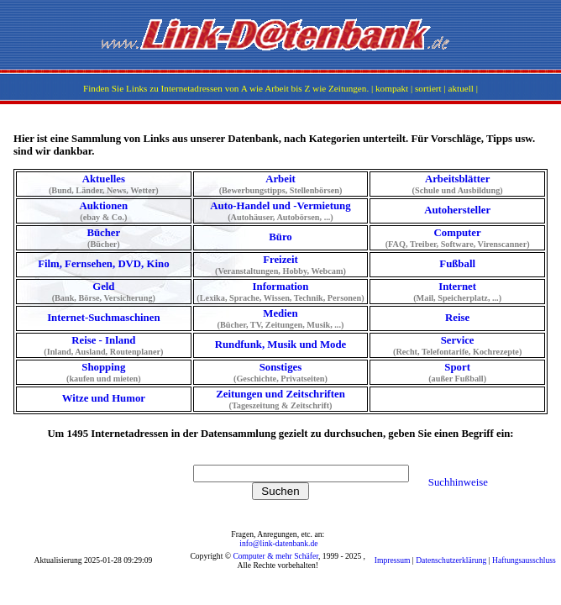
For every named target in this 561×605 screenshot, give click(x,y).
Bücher (104, 238)
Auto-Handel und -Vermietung (281, 211)
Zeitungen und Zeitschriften (281, 399)
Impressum (393, 560)
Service (457, 345)
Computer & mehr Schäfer (275, 555)
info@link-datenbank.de (278, 543)
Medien (281, 318)
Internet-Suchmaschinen (103, 318)
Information (281, 291)
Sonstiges (281, 372)
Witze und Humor (103, 398)
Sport (457, 372)
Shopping (104, 372)
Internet (457, 291)
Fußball (457, 264)
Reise (457, 318)
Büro (280, 237)
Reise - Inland (104, 345)
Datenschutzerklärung (451, 560)
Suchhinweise (458, 482)
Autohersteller (457, 210)
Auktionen (104, 211)
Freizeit (281, 265)
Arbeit (281, 184)
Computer (457, 238)
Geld (104, 291)
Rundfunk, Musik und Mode (280, 344)
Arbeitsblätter (457, 184)
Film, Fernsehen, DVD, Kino (103, 264)
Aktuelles (104, 184)
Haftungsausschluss (524, 560)
